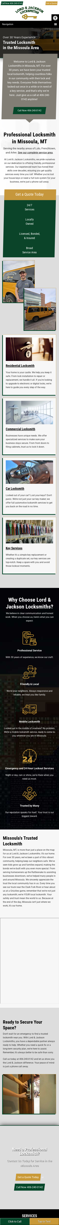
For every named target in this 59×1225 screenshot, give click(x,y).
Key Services (14, 548)
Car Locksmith (15, 488)
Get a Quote (51, 3)
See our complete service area (35, 152)
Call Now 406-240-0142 (12, 3)
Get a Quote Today (28, 1177)
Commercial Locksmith (20, 429)
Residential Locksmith (20, 365)
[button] (55, 18)
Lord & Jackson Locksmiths (29, 15)
